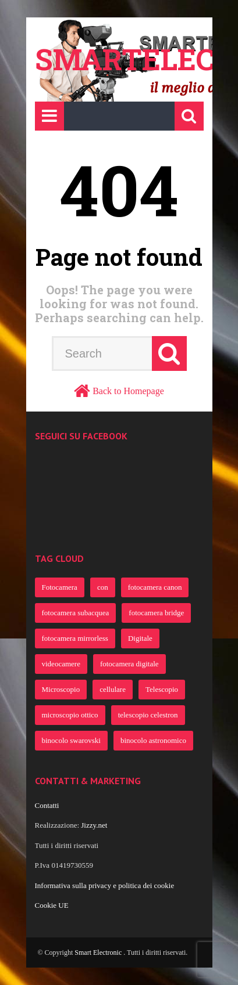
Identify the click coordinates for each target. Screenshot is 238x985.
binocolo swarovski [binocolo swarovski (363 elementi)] (71, 740)
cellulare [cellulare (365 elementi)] (113, 689)
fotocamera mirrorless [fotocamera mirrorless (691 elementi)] (75, 638)
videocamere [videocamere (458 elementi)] (61, 663)
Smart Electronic (98, 952)
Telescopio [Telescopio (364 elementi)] (161, 689)
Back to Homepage (128, 391)
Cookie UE (52, 905)
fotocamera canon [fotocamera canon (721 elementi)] (155, 587)
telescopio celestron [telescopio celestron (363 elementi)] (148, 714)
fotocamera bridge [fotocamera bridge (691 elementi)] (156, 612)
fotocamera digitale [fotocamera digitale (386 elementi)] (129, 663)
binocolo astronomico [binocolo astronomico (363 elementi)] (153, 740)
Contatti (47, 805)
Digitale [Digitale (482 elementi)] (140, 638)
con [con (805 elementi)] (102, 587)
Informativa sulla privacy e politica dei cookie (105, 885)
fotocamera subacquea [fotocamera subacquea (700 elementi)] (75, 612)
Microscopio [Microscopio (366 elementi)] (61, 689)
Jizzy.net (94, 825)
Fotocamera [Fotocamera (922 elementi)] (59, 587)
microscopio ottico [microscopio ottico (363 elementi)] (70, 714)
